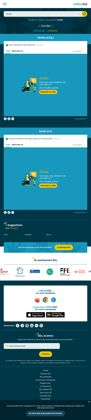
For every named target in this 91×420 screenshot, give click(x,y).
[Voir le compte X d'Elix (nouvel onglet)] (36, 325)
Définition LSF (17, 51)
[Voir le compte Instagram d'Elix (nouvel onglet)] (22, 325)
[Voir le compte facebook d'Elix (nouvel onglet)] (17, 325)
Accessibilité (45, 399)
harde (6, 234)
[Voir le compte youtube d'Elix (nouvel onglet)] (32, 325)
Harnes (48, 234)
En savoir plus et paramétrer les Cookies (45, 413)
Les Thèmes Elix (45, 386)
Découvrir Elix (46, 374)
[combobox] (45, 14)
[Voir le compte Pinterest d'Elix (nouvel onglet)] (41, 325)
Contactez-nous (63, 247)
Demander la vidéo (48, 92)
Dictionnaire (50, 20)
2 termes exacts (39, 30)
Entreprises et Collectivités (45, 380)
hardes (60, 20)
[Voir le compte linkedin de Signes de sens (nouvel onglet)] (27, 325)
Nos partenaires (45, 377)
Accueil (41, 20)
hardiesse (28, 234)
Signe (8, 51)
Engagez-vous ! (45, 383)
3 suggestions (52, 30)
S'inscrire (45, 354)
